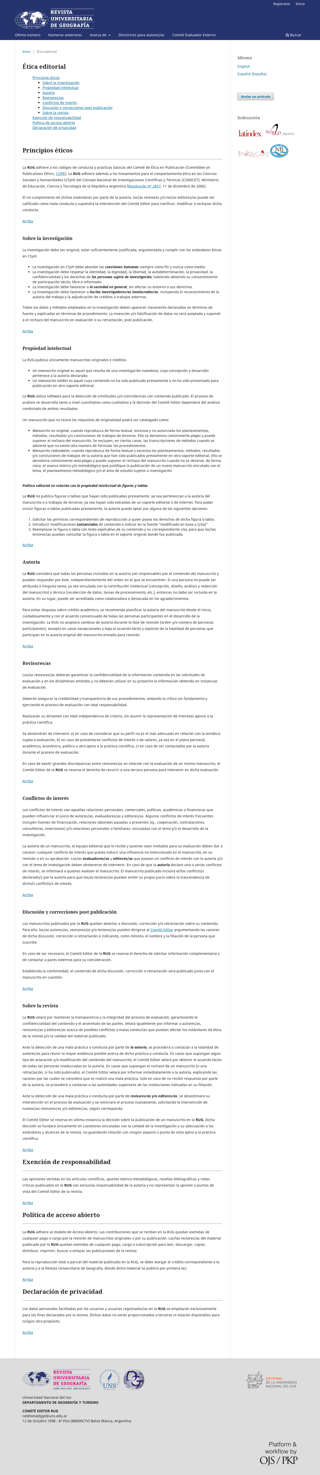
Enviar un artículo (255, 96)
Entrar (300, 3)
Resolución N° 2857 (144, 186)
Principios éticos (46, 77)
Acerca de (99, 34)
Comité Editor (161, 929)
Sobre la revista (55, 112)
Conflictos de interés (59, 102)
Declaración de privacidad (54, 127)
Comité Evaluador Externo (194, 34)
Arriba (27, 221)
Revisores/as (53, 97)
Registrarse (281, 3)
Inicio (26, 51)
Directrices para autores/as (141, 34)
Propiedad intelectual (60, 87)
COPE (60, 173)
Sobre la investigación (61, 82)
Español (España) (252, 73)
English (244, 66)
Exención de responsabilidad (56, 117)
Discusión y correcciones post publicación (77, 107)
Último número (27, 34)
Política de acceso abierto (53, 122)
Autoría (48, 92)
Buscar (294, 34)
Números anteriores (65, 34)
